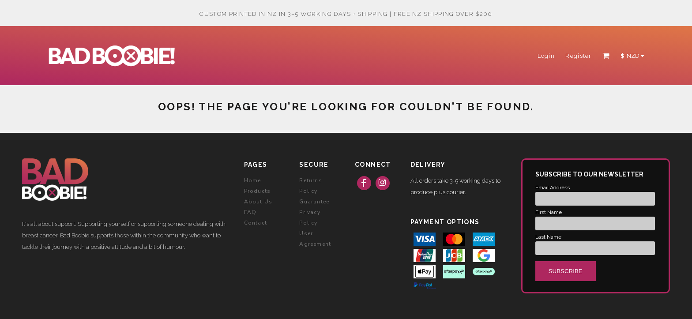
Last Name (548, 237)
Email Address (552, 187)
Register (578, 56)
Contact (255, 222)
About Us (258, 201)
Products (257, 191)
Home (252, 180)
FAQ (250, 212)
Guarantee (314, 201)
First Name (548, 212)
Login (546, 56)
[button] (605, 55)
